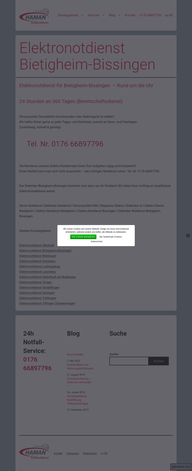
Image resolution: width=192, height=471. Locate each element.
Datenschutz (97, 241)
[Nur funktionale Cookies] (188, 235)
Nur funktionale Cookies (110, 237)
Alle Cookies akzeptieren (83, 237)
